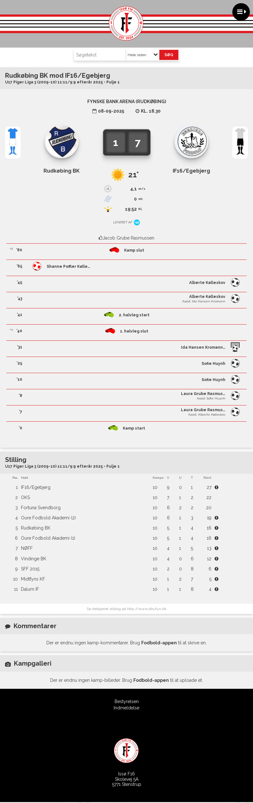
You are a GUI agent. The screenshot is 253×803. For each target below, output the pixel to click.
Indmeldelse (126, 707)
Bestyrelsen (127, 701)
